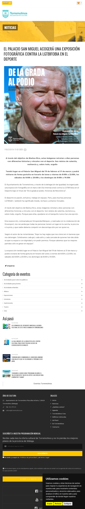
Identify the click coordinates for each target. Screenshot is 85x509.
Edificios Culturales (59, 393)
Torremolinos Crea (59, 390)
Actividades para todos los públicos (16, 280)
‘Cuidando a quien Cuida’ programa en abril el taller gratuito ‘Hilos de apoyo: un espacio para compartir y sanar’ (66, 343)
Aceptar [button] (49, 504)
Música (6, 291)
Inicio (54, 376)
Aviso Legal (45, 434)
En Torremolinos (58, 400)
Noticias (55, 380)
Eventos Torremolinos (43, 360)
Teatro (6, 307)
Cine (5, 311)
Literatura (7, 299)
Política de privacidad (28, 434)
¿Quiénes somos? (58, 383)
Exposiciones (8, 295)
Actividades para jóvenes (12, 284)
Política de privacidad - (40, 495)
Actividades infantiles (11, 287)
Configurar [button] (67, 504)
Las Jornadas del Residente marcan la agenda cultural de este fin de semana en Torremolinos (27, 327)
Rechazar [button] (58, 504)
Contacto (55, 403)
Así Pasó (55, 396)
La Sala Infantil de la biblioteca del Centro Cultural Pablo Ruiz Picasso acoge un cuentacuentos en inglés (65, 327)
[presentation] (19, 439)
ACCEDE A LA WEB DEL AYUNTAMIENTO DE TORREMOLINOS (42, 455)
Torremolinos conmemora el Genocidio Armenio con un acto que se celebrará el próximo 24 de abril (25, 343)
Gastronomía (8, 303)
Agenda (55, 386)
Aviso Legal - (28, 495)
